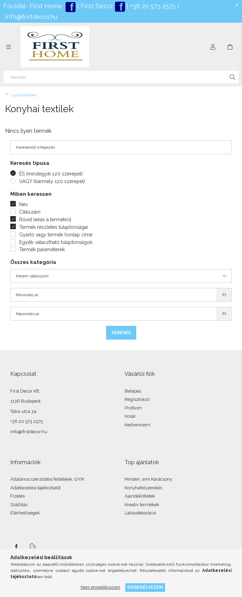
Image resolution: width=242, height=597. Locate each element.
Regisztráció (137, 399)
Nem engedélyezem (100, 587)
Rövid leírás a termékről (45, 219)
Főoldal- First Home (32, 6)
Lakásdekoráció (140, 512)
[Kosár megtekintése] (230, 47)
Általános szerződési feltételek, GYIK (47, 479)
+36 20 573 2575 (152, 6)
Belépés (133, 391)
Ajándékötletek (140, 496)
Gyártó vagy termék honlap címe (55, 234)
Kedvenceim (137, 424)
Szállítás (18, 504)
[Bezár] (237, 5)
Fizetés (17, 496)
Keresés (121, 332)
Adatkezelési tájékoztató (34, 487)
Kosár (130, 416)
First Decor (96, 6)
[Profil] (212, 47)
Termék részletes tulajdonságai (53, 227)
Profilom (133, 408)
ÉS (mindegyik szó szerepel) (51, 174)
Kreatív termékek (142, 504)
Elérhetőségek (25, 512)
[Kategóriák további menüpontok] (8, 47)
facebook (16, 546)
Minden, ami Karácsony (148, 479)
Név (23, 204)
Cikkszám (30, 212)
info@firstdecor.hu (31, 16)
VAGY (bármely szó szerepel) (52, 181)
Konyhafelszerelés (143, 487)
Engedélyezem (145, 587)
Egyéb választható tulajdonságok (55, 242)
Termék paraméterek (42, 249)
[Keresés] (121, 77)
